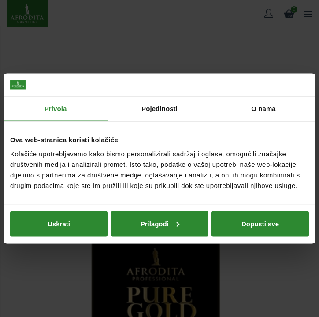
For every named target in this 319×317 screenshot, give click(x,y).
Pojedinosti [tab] (159, 108)
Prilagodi (160, 223)
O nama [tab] (263, 108)
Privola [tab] (56, 108)
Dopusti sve (260, 223)
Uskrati (59, 223)
